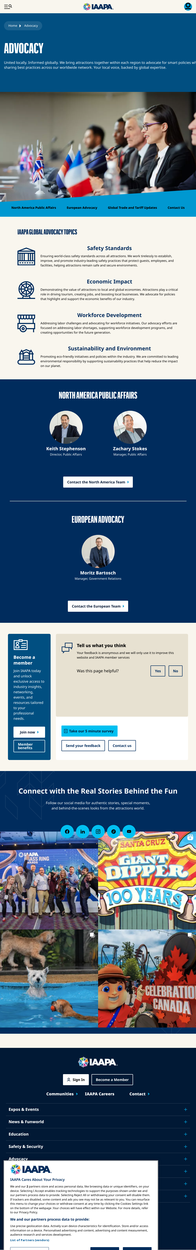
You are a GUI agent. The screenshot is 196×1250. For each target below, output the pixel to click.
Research (18, 1171)
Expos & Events (24, 1109)
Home (12, 26)
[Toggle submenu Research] (185, 1171)
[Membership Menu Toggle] (188, 7)
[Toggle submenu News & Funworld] (185, 1122)
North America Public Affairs (33, 208)
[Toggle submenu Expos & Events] (185, 1109)
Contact (137, 1094)
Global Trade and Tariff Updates (132, 208)
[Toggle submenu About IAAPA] (185, 1184)
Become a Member (112, 1079)
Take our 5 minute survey (91, 731)
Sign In (79, 1079)
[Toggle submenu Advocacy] (185, 1159)
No (175, 671)
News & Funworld (26, 1122)
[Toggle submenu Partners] (185, 1196)
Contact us (122, 745)
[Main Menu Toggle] (8, 7)
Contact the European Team (96, 606)
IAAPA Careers (99, 1094)
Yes (158, 671)
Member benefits (25, 746)
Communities (60, 1094)
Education (19, 1134)
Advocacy (18, 1159)
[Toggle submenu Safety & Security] (185, 1147)
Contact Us (176, 208)
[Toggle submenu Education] (185, 1134)
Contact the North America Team (96, 482)
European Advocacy (82, 208)
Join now (27, 732)
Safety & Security (26, 1146)
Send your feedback (83, 745)
